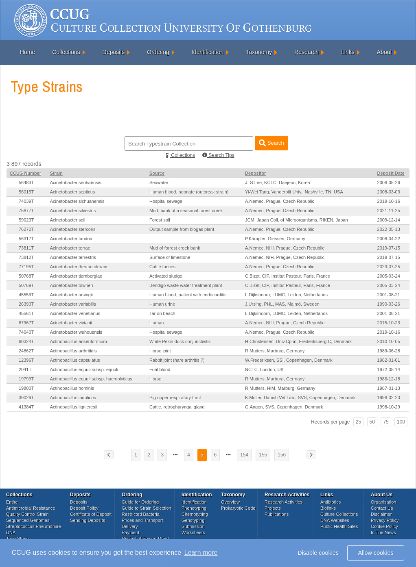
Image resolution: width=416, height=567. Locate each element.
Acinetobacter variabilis (73, 304)
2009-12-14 (388, 219)
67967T (26, 322)
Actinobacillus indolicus (73, 397)
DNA (10, 532)
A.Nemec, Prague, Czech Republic (279, 201)
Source (156, 173)
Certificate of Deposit (91, 514)
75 (385, 422)
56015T (26, 191)
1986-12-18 (388, 378)
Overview (230, 502)
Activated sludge (165, 276)
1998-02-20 (388, 397)
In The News (383, 532)
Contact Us (382, 508)
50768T (26, 276)
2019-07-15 (388, 247)
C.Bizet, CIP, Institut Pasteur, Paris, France (287, 276)
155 (263, 455)
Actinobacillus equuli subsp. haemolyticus (91, 378)
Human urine (162, 304)
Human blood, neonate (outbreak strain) (188, 191)
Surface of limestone (169, 257)
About (384, 52)
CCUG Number (25, 173)
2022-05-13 (388, 229)
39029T (26, 397)
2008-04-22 (388, 238)
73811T (26, 247)
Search (271, 143)
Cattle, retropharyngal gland (177, 406)
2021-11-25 (388, 210)
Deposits (114, 52)
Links (348, 52)
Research (306, 52)
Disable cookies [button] (318, 553)
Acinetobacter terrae (70, 247)
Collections (66, 52)
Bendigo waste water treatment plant (185, 285)
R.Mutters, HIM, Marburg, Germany (280, 388)
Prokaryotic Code (238, 508)
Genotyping (193, 520)
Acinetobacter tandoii (71, 238)
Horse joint (160, 350)
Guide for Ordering (140, 502)
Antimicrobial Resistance (30, 508)
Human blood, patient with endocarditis (188, 294)
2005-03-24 (388, 276)
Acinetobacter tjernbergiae (76, 276)
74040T (26, 332)
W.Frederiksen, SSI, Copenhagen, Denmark (289, 360)
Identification (208, 52)
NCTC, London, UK (264, 369)
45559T (26, 294)
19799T (26, 378)
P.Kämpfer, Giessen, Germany (275, 238)
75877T (26, 210)
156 (282, 455)
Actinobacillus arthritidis (73, 350)
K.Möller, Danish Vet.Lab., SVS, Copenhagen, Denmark (300, 397)
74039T (26, 201)
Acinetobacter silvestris (73, 210)
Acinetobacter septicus (72, 191)
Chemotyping (195, 514)
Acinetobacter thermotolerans (79, 266)
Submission (193, 526)
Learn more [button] (201, 552)
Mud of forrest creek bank (174, 247)
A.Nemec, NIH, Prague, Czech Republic (284, 247)
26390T (26, 304)
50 (372, 422)
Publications (277, 514)
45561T (26, 313)
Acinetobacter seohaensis (75, 182)
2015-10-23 (388, 322)
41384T (26, 406)
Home (27, 52)
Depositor (255, 173)
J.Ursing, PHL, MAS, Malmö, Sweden (282, 304)
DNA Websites (334, 520)
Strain (56, 173)
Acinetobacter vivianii (71, 322)
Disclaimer (381, 514)
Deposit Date (391, 173)
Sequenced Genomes (27, 520)
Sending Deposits (87, 520)
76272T (26, 229)
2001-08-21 (388, 294)
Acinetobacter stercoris (73, 229)
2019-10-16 (388, 201)
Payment (130, 532)
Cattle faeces (162, 266)
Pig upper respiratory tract (175, 397)
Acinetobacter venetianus (75, 313)
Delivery (130, 526)
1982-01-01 (388, 360)
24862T (26, 350)
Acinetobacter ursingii (71, 294)
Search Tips (218, 155)
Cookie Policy (384, 526)
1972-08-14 (388, 369)
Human (156, 322)
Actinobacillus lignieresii (73, 406)
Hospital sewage (165, 201)
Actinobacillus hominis (72, 388)
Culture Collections (339, 514)
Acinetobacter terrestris (73, 257)
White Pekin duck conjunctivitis (179, 341)
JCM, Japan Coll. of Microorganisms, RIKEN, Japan (296, 219)
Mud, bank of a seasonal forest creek (186, 210)
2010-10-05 (388, 341)
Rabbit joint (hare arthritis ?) (177, 360)
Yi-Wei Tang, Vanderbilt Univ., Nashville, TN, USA (294, 191)
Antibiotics (330, 502)
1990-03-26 (388, 304)
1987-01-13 (388, 388)
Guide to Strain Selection (146, 508)
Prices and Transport (142, 520)
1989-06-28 (388, 350)
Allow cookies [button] (376, 553)
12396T (26, 360)
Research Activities (283, 502)
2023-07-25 (388, 266)
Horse (155, 378)
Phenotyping (194, 508)
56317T (26, 238)
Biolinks (328, 508)
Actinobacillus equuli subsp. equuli (84, 369)
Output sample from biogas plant (181, 229)
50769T (26, 285)
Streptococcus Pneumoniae (33, 526)
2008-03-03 (388, 191)
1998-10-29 (388, 406)
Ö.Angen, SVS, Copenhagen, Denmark (284, 406)
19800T (26, 388)
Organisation (383, 502)
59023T (26, 219)
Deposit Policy (84, 508)
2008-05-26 (388, 182)
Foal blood (159, 369)
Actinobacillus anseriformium (78, 341)
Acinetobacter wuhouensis (76, 332)
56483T (26, 182)
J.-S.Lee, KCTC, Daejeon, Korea (277, 182)
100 (401, 422)
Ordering (158, 52)
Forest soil (159, 219)
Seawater (158, 182)
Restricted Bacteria (141, 514)
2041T (25, 369)
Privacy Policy (384, 520)
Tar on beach (162, 313)
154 (244, 455)
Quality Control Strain (27, 514)
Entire (12, 502)
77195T (26, 266)
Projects (273, 508)
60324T (26, 341)
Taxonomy (259, 52)
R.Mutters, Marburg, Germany (274, 350)
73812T (26, 257)
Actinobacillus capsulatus (75, 360)
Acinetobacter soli (67, 219)
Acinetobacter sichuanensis (77, 201)
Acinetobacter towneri (71, 285)
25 (358, 422)
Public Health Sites (339, 526)
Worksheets (193, 532)
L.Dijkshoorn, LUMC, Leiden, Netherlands (286, 294)
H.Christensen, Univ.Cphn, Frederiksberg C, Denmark (298, 341)
